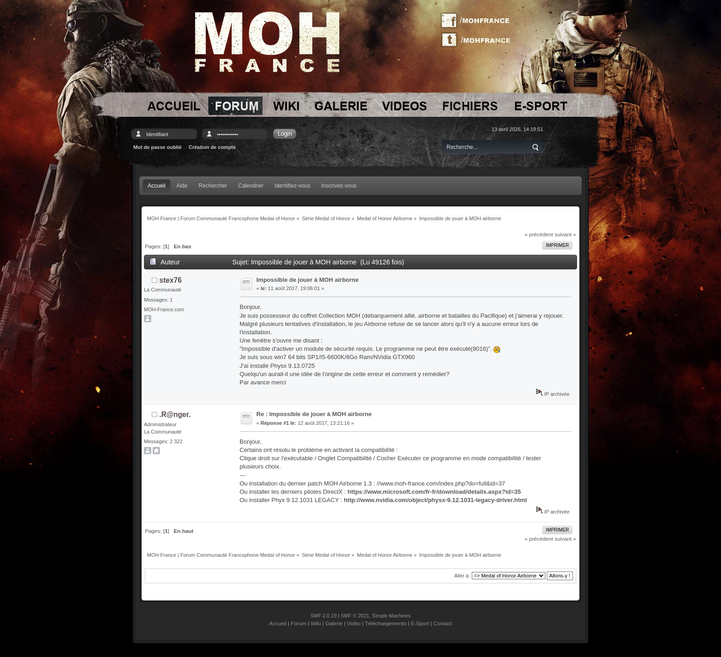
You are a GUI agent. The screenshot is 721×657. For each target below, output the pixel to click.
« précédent (539, 234)
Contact (443, 623)
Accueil (277, 623)
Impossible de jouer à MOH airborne (308, 279)
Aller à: (462, 575)
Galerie (334, 623)
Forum (298, 623)
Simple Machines (391, 615)
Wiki (316, 623)
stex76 (171, 280)
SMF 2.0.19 (323, 615)
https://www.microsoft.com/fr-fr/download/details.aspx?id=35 (434, 491)
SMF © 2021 (355, 615)
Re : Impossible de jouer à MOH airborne (314, 414)
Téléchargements (385, 623)
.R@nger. (175, 414)
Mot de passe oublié (157, 147)
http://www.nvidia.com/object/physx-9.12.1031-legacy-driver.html (435, 500)
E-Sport (420, 623)
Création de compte (212, 147)
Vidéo (354, 623)
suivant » (565, 234)
